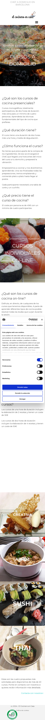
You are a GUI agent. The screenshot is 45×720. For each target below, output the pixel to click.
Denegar (22, 399)
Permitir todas (22, 387)
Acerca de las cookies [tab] (35, 325)
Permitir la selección (22, 393)
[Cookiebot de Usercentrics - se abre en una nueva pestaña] (29, 319)
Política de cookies (22, 710)
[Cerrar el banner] (42, 319)
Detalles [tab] (20, 325)
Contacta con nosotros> (32, 693)
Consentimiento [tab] (8, 325)
